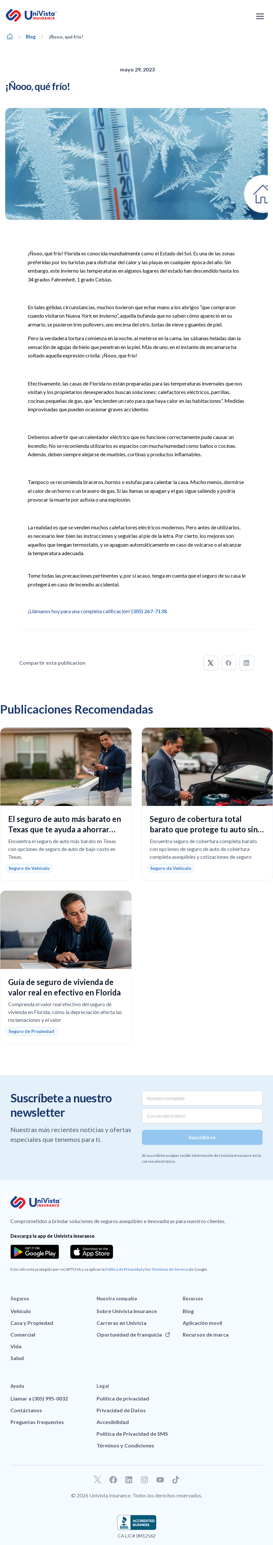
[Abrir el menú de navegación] (260, 16)
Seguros (19, 1298)
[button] (211, 663)
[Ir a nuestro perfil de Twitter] (97, 1480)
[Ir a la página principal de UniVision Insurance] (31, 15)
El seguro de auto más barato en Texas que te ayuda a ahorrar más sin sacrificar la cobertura (64, 829)
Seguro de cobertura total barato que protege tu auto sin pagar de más (204, 829)
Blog (31, 36)
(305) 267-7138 (149, 611)
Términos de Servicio (169, 1269)
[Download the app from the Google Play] (34, 1252)
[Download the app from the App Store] (91, 1252)
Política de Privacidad (123, 1269)
